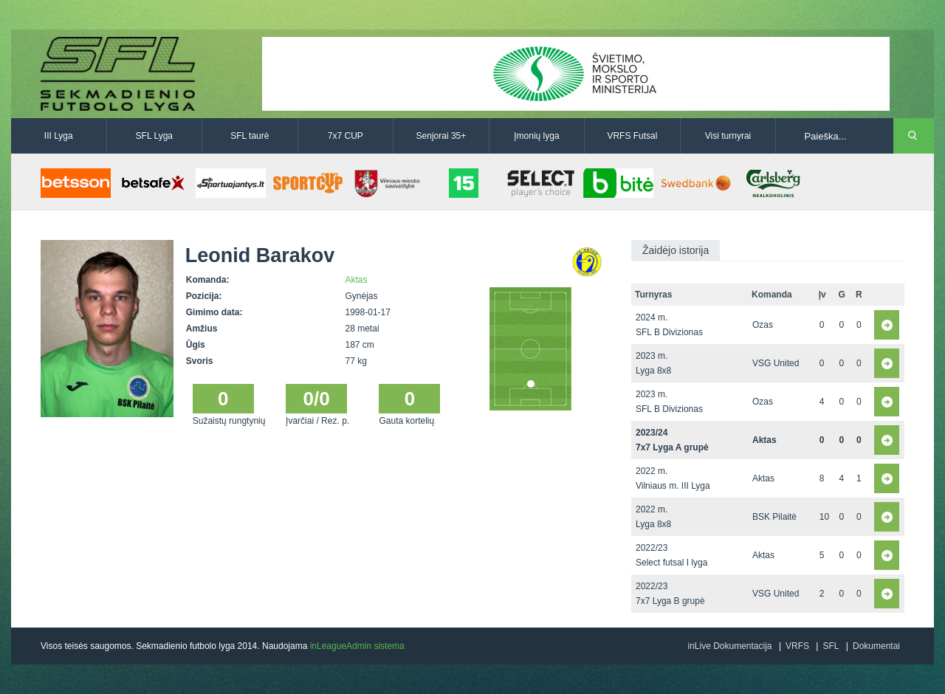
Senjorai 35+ (441, 136)
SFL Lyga (154, 136)
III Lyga (58, 136)
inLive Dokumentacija (729, 646)
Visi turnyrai (728, 136)
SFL (830, 646)
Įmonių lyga (536, 136)
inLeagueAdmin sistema (357, 646)
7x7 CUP (345, 136)
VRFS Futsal (632, 136)
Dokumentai (876, 646)
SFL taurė (249, 136)
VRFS (797, 646)
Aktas (357, 280)
